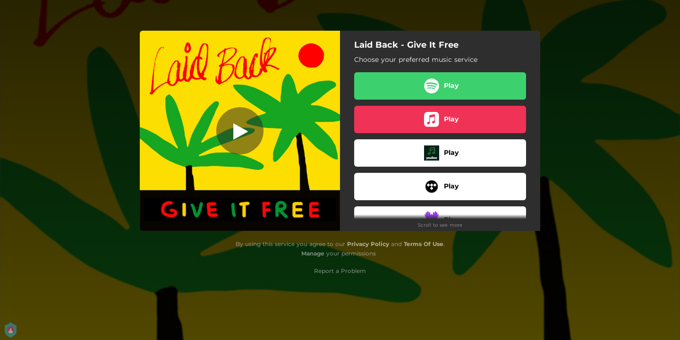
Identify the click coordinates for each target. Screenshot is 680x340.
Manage (312, 253)
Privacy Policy (368, 243)
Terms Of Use (423, 243)
